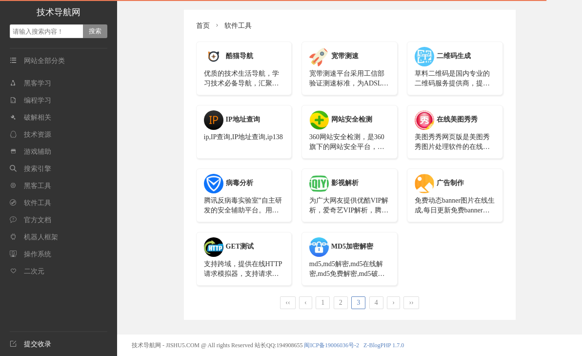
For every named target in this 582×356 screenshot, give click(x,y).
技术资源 (30, 134)
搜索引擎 (30, 168)
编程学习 (30, 100)
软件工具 (30, 203)
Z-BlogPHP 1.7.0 (383, 345)
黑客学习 (30, 83)
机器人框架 (34, 237)
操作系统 (30, 254)
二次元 (27, 271)
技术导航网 (58, 12)
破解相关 (30, 117)
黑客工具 (30, 185)
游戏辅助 (30, 151)
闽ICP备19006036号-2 (331, 345)
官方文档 (30, 220)
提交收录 (30, 344)
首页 (203, 25)
